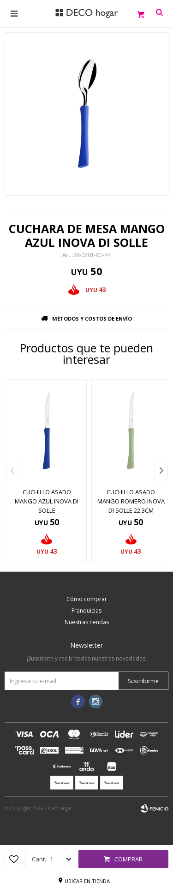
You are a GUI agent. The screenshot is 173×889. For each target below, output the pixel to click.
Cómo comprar (86, 599)
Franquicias (86, 610)
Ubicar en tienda (87, 880)
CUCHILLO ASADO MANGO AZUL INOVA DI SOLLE (46, 501)
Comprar (128, 859)
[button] (161, 471)
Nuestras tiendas (87, 622)
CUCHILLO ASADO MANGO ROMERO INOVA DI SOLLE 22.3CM (131, 501)
